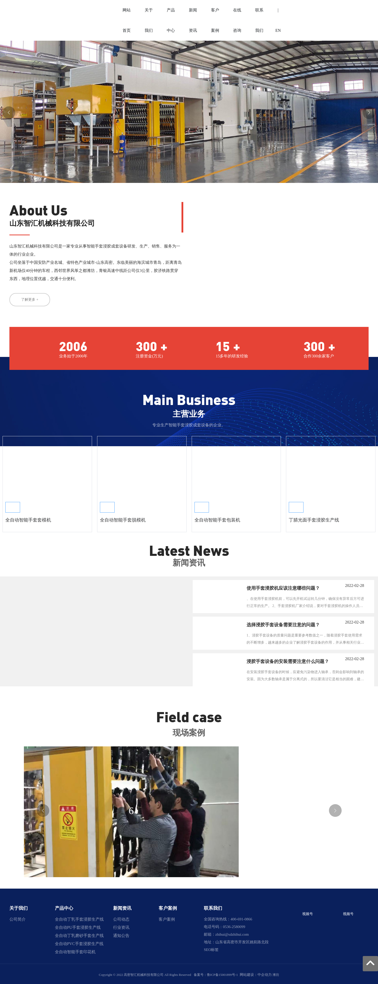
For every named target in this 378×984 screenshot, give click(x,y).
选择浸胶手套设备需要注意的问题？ (283, 623)
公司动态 (121, 918)
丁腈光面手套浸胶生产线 (314, 518)
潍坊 (276, 973)
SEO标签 (211, 948)
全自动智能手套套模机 (28, 518)
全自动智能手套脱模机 (123, 518)
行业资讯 (121, 926)
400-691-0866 (241, 918)
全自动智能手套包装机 (217, 518)
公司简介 (17, 918)
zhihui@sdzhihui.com (232, 933)
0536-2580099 (234, 925)
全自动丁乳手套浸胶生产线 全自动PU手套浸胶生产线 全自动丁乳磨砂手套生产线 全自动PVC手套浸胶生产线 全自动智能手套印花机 (79, 934)
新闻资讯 (122, 906)
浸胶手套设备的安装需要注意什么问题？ (288, 659)
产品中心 (64, 906)
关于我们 (18, 906)
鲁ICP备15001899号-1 (222, 973)
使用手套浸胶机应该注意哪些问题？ (283, 586)
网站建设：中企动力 (256, 973)
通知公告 (121, 934)
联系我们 (213, 906)
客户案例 (168, 906)
